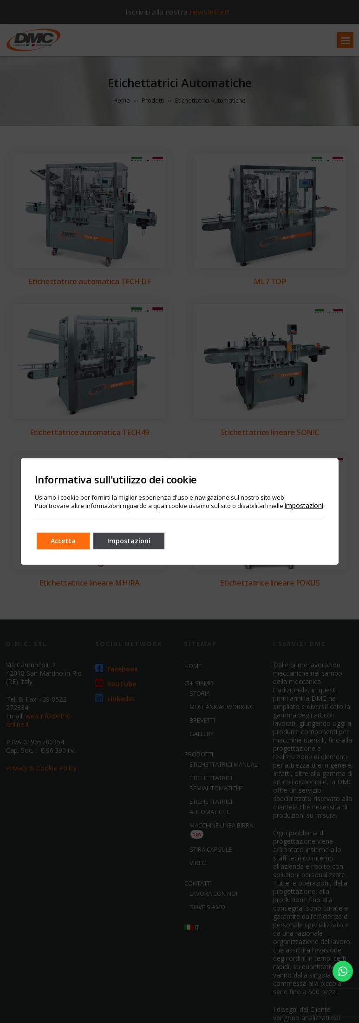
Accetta (63, 540)
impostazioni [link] (304, 505)
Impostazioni (128, 540)
